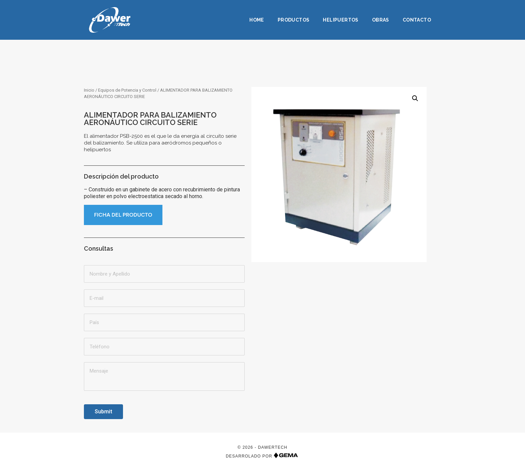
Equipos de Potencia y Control (127, 90)
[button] (415, 98)
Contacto (417, 20)
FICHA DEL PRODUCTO (123, 215)
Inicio (89, 90)
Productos (294, 20)
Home (256, 20)
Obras (380, 20)
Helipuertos (340, 20)
